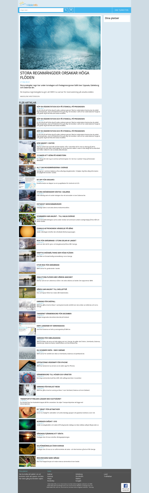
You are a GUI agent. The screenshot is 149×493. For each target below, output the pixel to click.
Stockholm (79, 476)
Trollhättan (108, 476)
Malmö (78, 479)
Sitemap (91, 487)
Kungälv (78, 481)
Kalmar (49, 474)
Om (121, 10)
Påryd (49, 479)
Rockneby (50, 481)
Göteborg (79, 474)
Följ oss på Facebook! (125, 487)
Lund (105, 474)
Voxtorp (50, 476)
